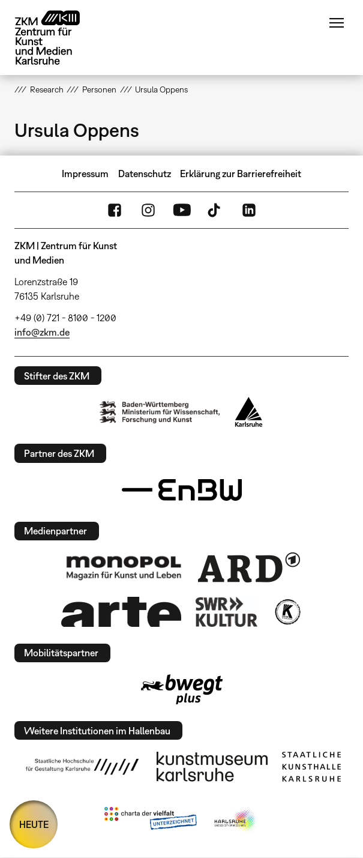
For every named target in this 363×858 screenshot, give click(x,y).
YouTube (182, 210)
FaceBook (115, 210)
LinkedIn (249, 210)
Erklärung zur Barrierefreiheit (240, 173)
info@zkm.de (42, 332)
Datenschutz (144, 173)
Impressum (85, 173)
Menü (337, 23)
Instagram (148, 210)
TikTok (215, 210)
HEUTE (34, 824)
